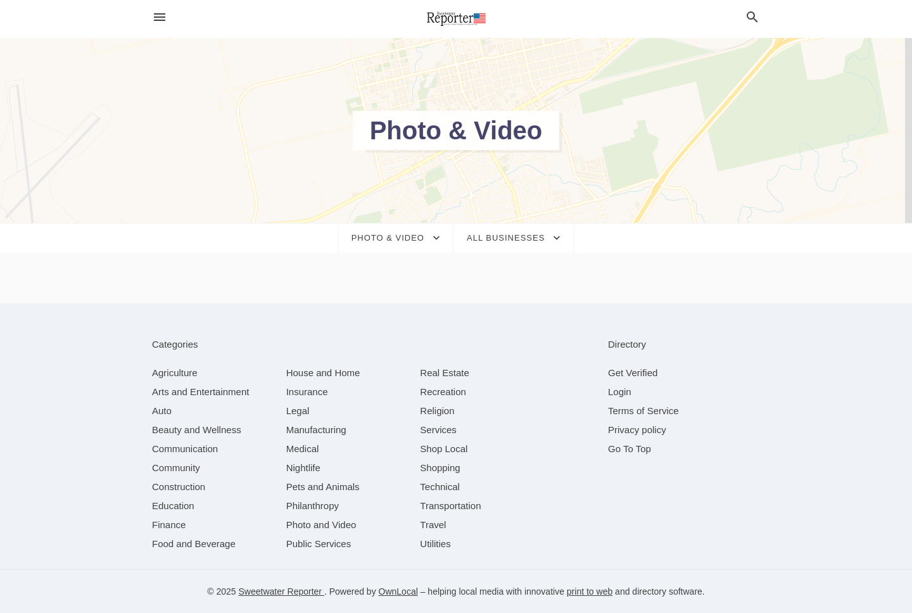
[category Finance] (169, 524)
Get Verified (632, 372)
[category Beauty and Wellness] (196, 429)
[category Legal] (298, 410)
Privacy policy (637, 429)
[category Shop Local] (443, 448)
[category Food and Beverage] (194, 543)
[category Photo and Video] (321, 524)
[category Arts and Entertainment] (200, 391)
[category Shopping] (440, 467)
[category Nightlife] (303, 467)
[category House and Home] (323, 372)
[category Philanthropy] (312, 505)
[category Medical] (302, 448)
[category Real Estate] (444, 372)
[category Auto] (162, 410)
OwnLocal (398, 591)
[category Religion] (437, 410)
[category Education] (173, 505)
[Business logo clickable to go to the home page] (456, 19)
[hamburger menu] (159, 17)
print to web (589, 591)
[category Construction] (178, 486)
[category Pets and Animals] (323, 486)
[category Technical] (440, 486)
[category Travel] (433, 524)
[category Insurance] (307, 391)
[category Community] (176, 467)
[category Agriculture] (175, 372)
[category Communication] (185, 448)
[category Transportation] (450, 505)
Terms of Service (643, 410)
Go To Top (629, 448)
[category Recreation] (443, 391)
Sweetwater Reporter (281, 591)
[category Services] (438, 429)
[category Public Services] (319, 543)
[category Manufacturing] (316, 429)
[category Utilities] (435, 543)
